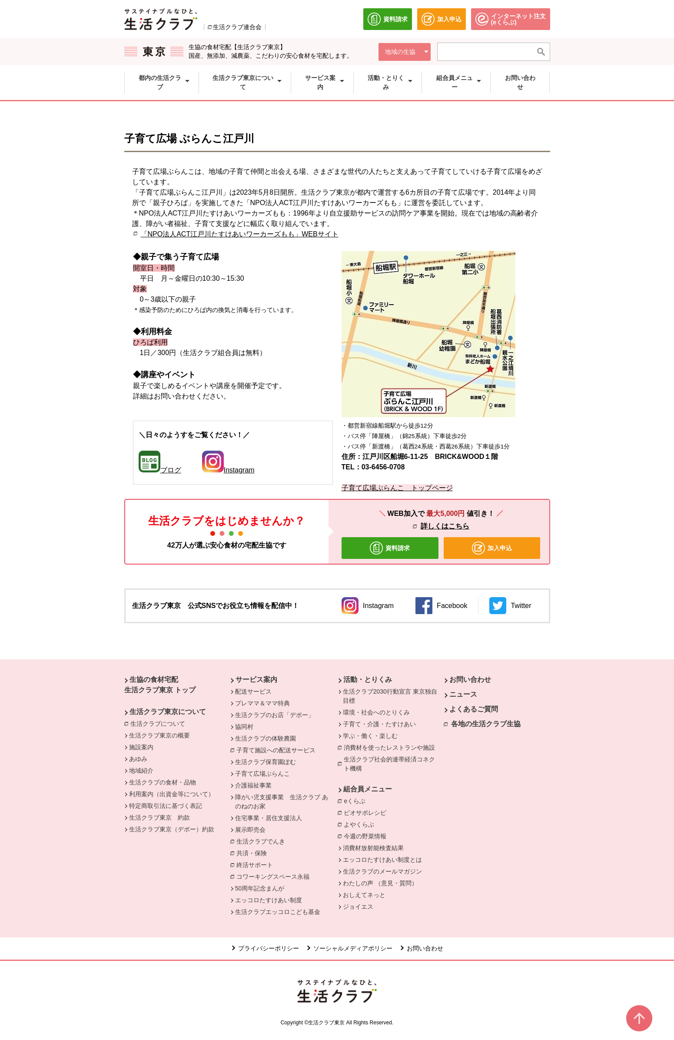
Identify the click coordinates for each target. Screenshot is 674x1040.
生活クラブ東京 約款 (159, 817)
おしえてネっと (364, 894)
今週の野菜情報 (365, 836)
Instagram (228, 470)
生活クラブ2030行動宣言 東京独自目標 (390, 696)
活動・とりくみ (367, 679)
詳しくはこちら (445, 526)
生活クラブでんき (262, 841)
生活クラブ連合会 (237, 27)
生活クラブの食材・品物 (162, 782)
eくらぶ (357, 800)
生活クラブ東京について (167, 711)
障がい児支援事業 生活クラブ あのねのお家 (281, 802)
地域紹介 (141, 770)
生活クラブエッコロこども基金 (277, 911)
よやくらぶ (361, 824)
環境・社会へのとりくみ (376, 712)
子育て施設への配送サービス (278, 750)
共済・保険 (253, 853)
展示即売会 (250, 829)
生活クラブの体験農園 (265, 738)
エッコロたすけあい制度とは (382, 859)
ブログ (170, 470)
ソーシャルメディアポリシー (352, 948)
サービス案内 (256, 679)
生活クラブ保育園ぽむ (265, 761)
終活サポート (256, 864)
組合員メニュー (367, 789)
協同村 (244, 726)
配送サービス (253, 691)
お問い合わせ (470, 679)
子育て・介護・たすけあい (379, 724)
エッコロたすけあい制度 (268, 900)
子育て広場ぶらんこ (262, 773)
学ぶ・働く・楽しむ (370, 735)
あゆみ (138, 758)
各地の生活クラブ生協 (486, 724)
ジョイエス (358, 906)
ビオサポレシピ (367, 812)
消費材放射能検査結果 (373, 847)
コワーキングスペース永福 (275, 876)
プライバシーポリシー (268, 948)
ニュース (463, 694)
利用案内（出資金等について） (171, 794)
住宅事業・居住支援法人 (268, 817)
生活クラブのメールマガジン (382, 871)
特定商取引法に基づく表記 (165, 805)
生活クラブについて (159, 723)
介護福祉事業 (253, 785)
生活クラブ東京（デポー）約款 (171, 829)
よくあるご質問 (473, 709)
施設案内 (141, 747)
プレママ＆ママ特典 (262, 703)
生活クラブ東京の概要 (159, 735)
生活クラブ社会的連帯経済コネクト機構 (392, 764)
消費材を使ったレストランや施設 (391, 747)
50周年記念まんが (260, 888)
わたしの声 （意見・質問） (380, 883)
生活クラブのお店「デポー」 (274, 714)
